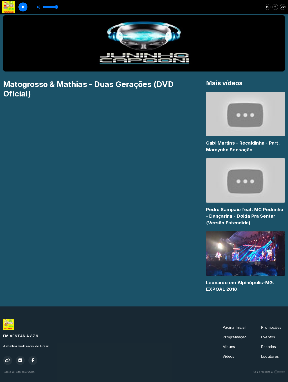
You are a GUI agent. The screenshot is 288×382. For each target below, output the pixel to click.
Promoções (271, 327)
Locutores (270, 356)
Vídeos (228, 356)
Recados (268, 346)
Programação (235, 337)
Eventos (268, 337)
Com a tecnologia (269, 371)
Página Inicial (234, 327)
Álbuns (229, 346)
